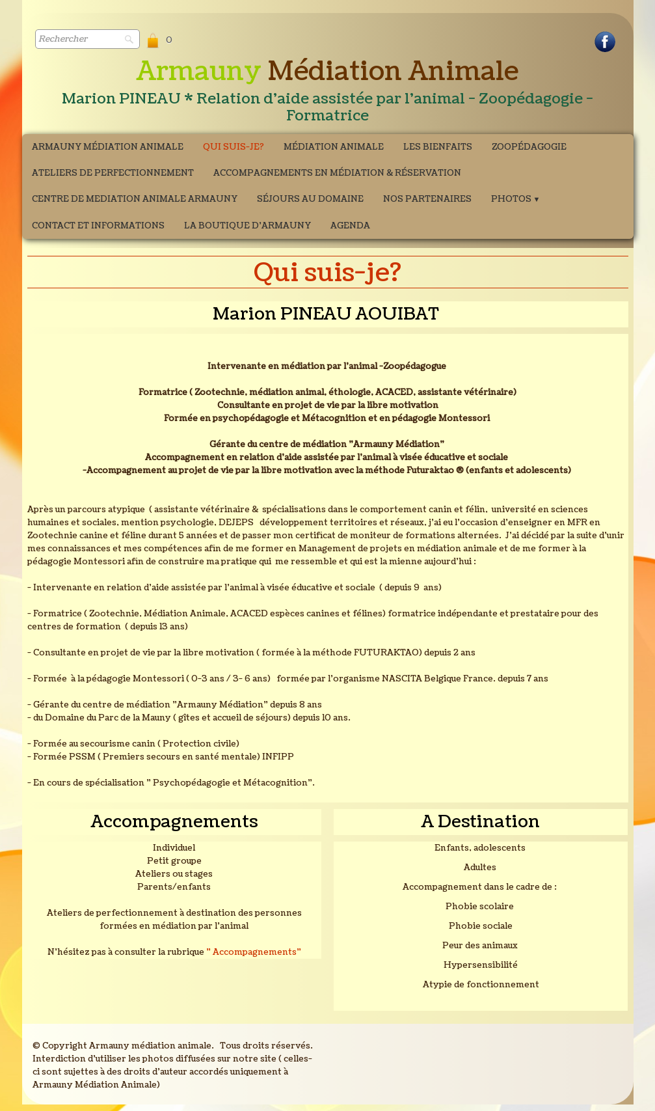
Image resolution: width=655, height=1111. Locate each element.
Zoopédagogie (529, 147)
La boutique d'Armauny (247, 226)
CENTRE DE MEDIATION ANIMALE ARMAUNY (134, 199)
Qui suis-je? (233, 147)
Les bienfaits (437, 147)
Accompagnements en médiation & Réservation (337, 173)
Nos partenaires (427, 199)
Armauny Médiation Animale (107, 147)
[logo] (328, 92)
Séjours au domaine (310, 199)
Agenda (350, 226)
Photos (516, 199)
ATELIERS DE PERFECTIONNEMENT (113, 173)
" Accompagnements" (253, 952)
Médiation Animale (334, 147)
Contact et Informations (98, 226)
